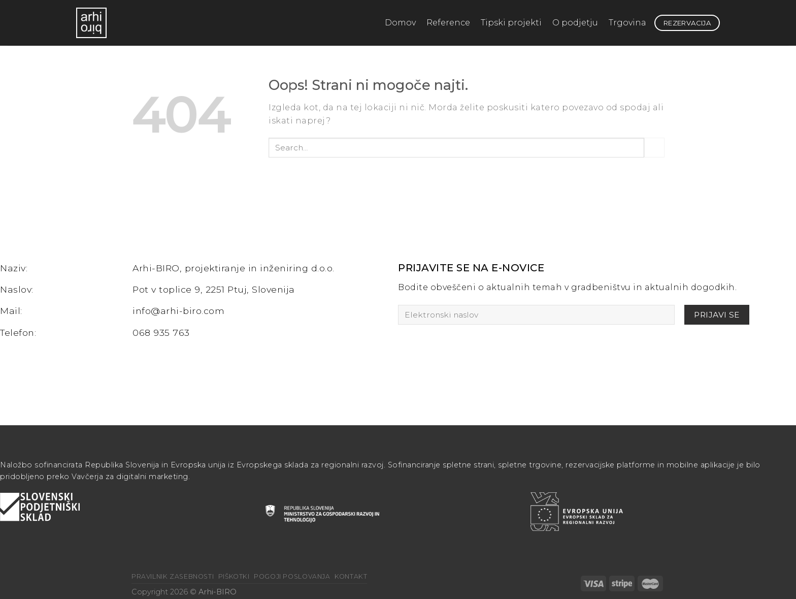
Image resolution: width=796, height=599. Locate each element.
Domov (400, 22)
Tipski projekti (511, 22)
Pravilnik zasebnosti (172, 576)
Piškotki (234, 576)
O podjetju (575, 22)
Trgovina (627, 22)
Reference (448, 22)
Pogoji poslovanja (292, 576)
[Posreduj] (654, 147)
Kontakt (351, 576)
